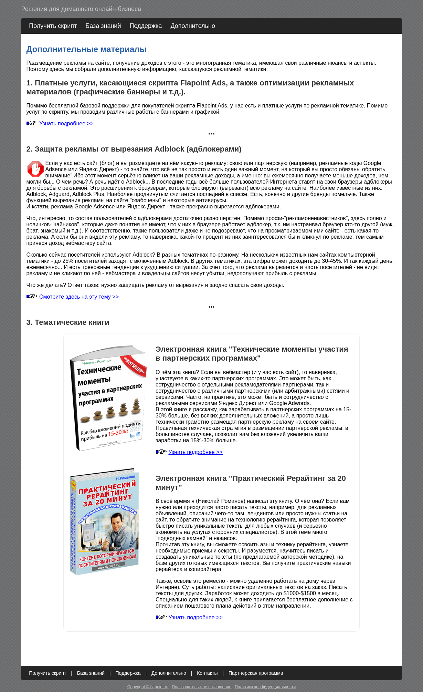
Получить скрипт (53, 25)
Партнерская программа (256, 673)
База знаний (103, 25)
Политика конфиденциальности (265, 686)
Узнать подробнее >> (66, 123)
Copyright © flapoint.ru (148, 686)
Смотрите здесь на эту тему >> (79, 297)
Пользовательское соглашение (201, 686)
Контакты (207, 673)
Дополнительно (192, 25)
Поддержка (145, 25)
